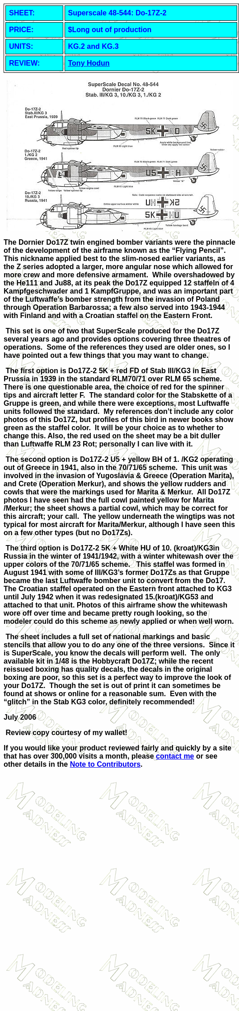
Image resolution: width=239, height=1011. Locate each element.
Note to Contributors (105, 764)
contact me (175, 756)
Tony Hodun (89, 63)
